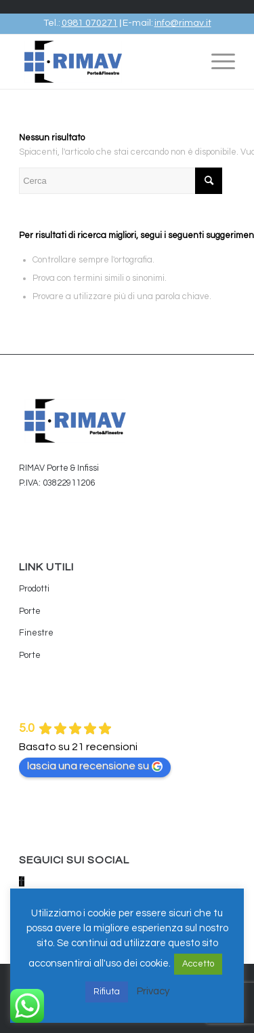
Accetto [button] (198, 964)
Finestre (36, 633)
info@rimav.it (182, 23)
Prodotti (34, 588)
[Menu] (216, 62)
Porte (30, 611)
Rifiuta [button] (106, 991)
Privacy (153, 991)
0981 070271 (90, 23)
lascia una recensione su (95, 766)
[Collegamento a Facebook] (21, 881)
